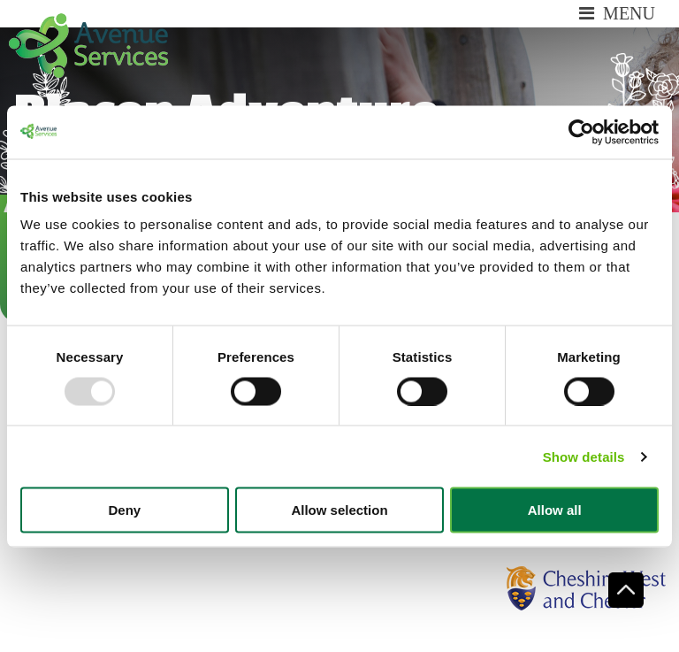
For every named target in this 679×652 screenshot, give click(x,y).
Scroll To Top (626, 590)
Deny (124, 510)
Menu (617, 13)
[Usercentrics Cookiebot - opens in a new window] (581, 132)
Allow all (555, 510)
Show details (584, 456)
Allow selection (339, 510)
